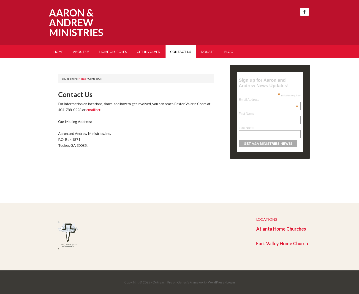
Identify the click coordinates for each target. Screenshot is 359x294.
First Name (246, 113)
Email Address (268, 99)
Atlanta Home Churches (281, 228)
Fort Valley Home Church (282, 243)
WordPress (216, 282)
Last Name (246, 128)
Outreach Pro (162, 282)
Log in (230, 282)
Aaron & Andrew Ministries (76, 22)
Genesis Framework (191, 282)
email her (93, 109)
